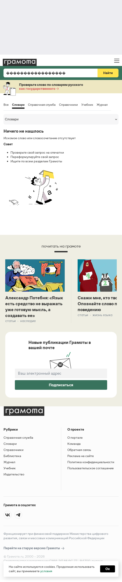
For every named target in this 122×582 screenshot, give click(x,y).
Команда (74, 443)
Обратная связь (79, 450)
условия (46, 571)
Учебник (87, 104)
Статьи (10, 321)
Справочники (68, 104)
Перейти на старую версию (34, 548)
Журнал (102, 104)
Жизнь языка (102, 315)
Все (6, 104)
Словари (18, 105)
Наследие (28, 321)
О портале (75, 437)
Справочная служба (42, 104)
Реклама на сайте (80, 456)
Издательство (13, 474)
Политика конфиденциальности (90, 462)
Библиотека (12, 456)
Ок (107, 569)
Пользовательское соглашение (90, 468)
